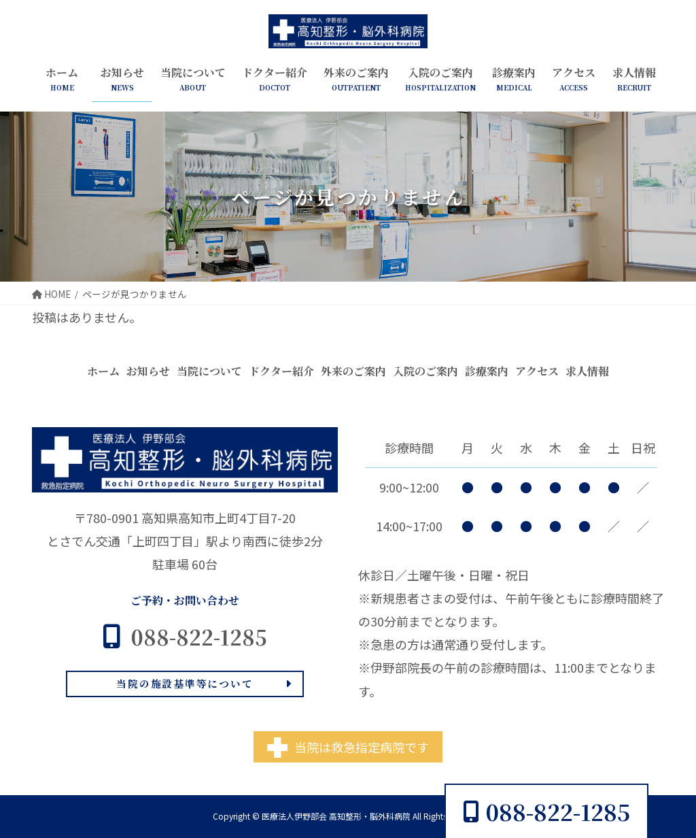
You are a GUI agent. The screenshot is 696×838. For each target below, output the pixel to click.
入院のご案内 (425, 371)
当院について (209, 371)
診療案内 (486, 371)
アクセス (537, 371)
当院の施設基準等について (184, 683)
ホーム (103, 371)
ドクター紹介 (281, 371)
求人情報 (587, 371)
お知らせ (148, 371)
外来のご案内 (353, 371)
